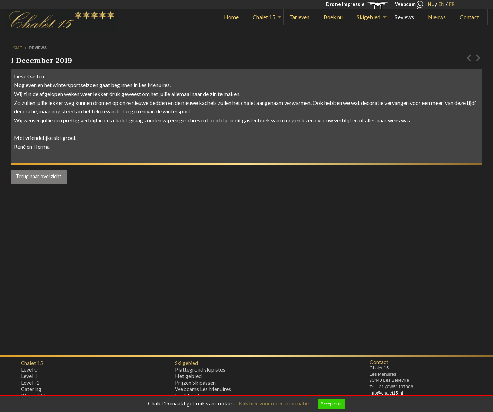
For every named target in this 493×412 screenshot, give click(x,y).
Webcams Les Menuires (203, 390)
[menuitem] (232, 17)
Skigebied (368, 17)
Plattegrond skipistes (200, 371)
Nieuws (437, 17)
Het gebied (188, 377)
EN (441, 4)
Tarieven (299, 17)
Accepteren (331, 404)
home (17, 48)
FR (452, 4)
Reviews (404, 17)
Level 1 (29, 377)
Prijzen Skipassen (195, 384)
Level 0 (29, 371)
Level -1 (30, 384)
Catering (31, 390)
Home (231, 17)
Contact (469, 17)
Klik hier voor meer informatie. (274, 403)
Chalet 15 (264, 17)
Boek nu (333, 17)
